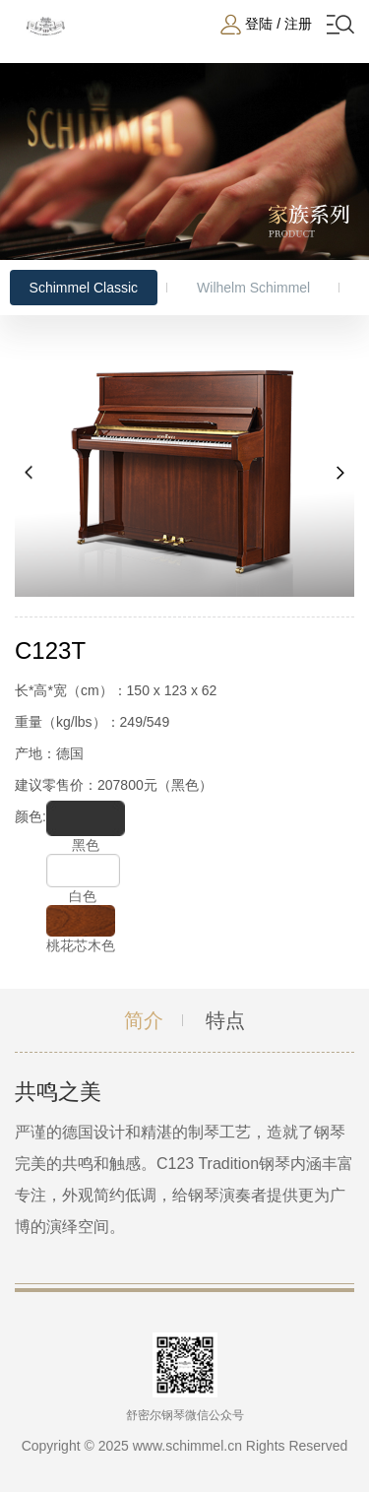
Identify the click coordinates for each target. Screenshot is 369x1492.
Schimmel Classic (84, 287)
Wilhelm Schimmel (253, 287)
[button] (29, 473)
